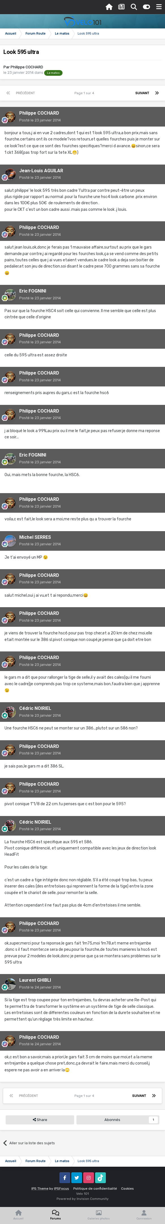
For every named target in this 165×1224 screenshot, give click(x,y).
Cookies (127, 1189)
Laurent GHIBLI (35, 980)
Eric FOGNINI (32, 291)
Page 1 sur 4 (85, 93)
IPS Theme (39, 1189)
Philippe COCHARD (26, 67)
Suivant (142, 93)
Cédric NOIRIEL (35, 708)
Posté (40, 120)
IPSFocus (61, 1189)
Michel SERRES (35, 537)
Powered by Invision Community (83, 1199)
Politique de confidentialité (95, 1189)
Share (40, 1120)
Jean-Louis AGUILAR (41, 170)
